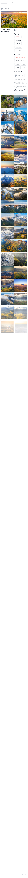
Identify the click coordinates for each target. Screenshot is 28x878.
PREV (2, 93)
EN (12, 2)
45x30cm (18, 36)
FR (9, 2)
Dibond (17, 67)
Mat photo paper (19, 60)
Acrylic (23, 67)
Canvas (17, 64)
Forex (23, 64)
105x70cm (18, 50)
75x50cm (18, 43)
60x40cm (18, 40)
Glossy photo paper (20, 57)
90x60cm (18, 47)
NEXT (15, 93)
